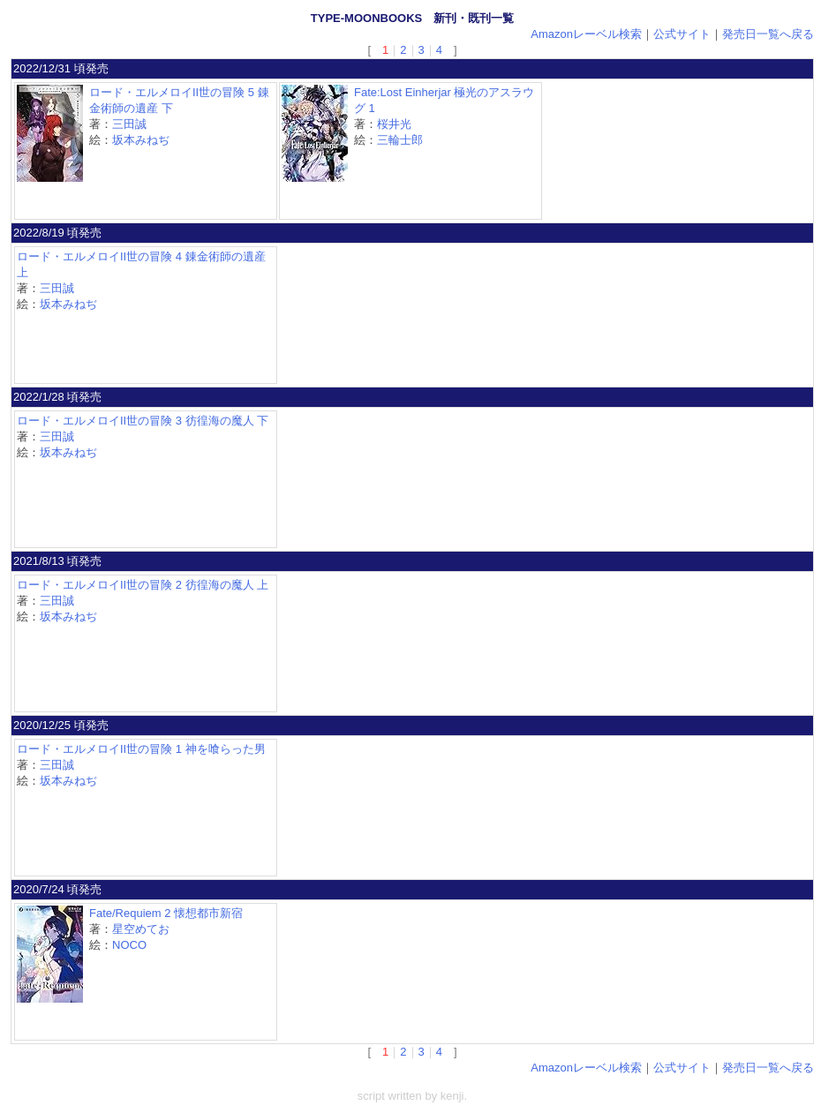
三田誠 (129, 124)
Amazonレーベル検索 (586, 34)
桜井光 (394, 124)
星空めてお (140, 929)
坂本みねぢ (140, 140)
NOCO (129, 944)
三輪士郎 (400, 140)
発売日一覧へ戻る (768, 34)
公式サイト (682, 34)
